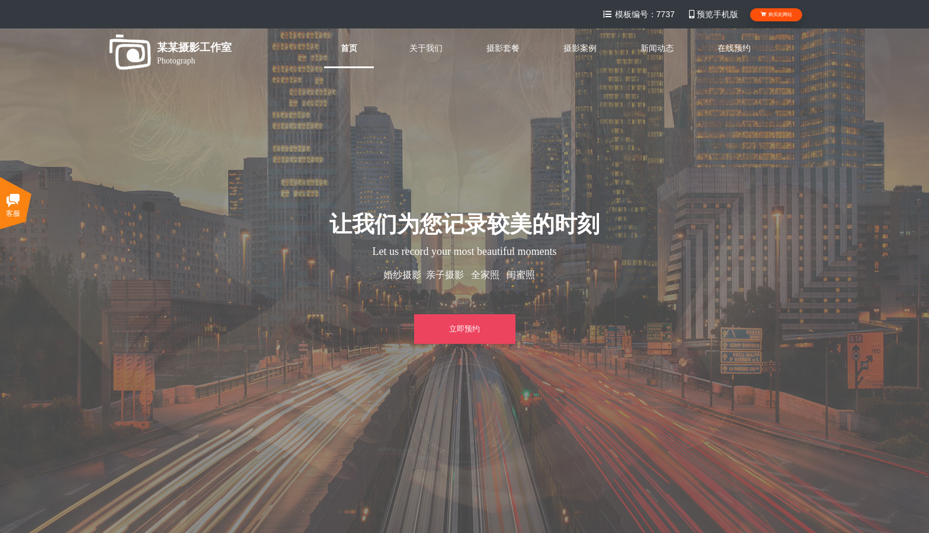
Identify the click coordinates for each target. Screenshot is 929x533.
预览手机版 (713, 14)
